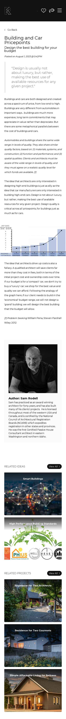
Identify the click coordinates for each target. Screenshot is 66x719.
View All (54, 466)
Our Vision (19, 8)
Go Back (10, 30)
